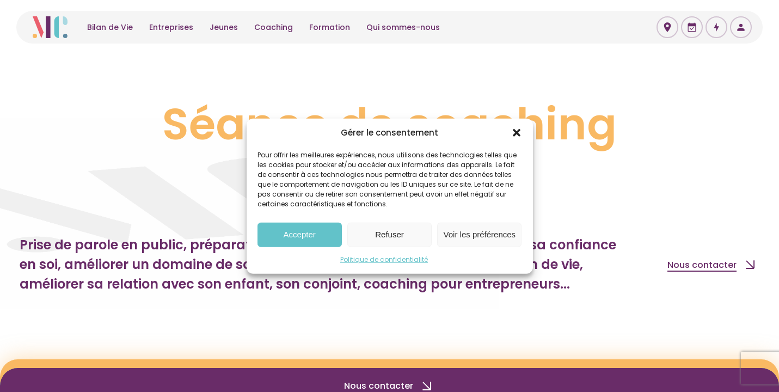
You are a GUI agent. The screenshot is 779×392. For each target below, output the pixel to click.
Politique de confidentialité (384, 259)
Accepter (300, 234)
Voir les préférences (480, 234)
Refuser (389, 234)
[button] (516, 132)
